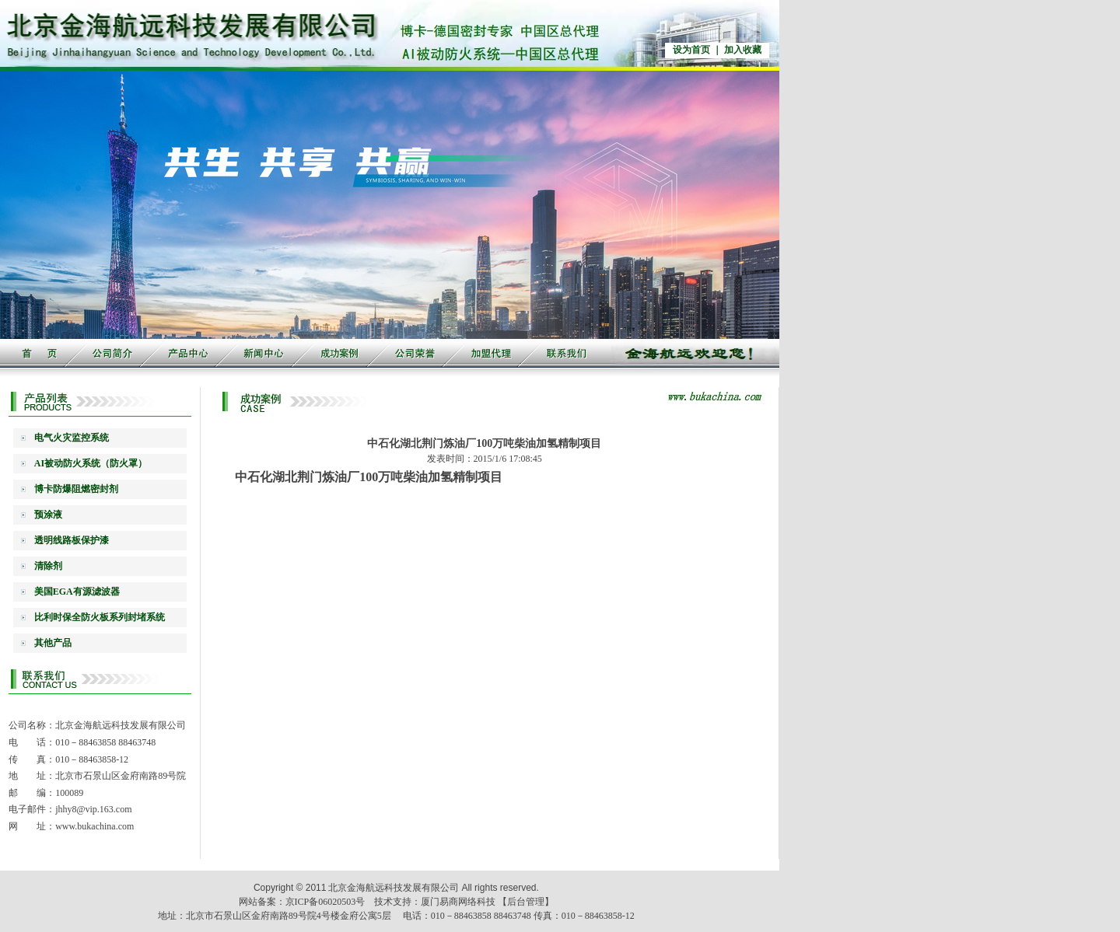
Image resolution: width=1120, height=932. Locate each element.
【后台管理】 (526, 901)
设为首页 (691, 49)
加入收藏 (742, 49)
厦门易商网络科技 (458, 901)
